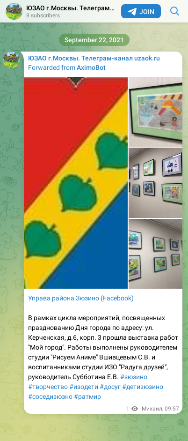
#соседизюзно (50, 396)
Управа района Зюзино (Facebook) (81, 298)
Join (141, 11)
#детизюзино (142, 386)
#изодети (83, 386)
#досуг (110, 386)
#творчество (48, 386)
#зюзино (133, 377)
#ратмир (87, 396)
